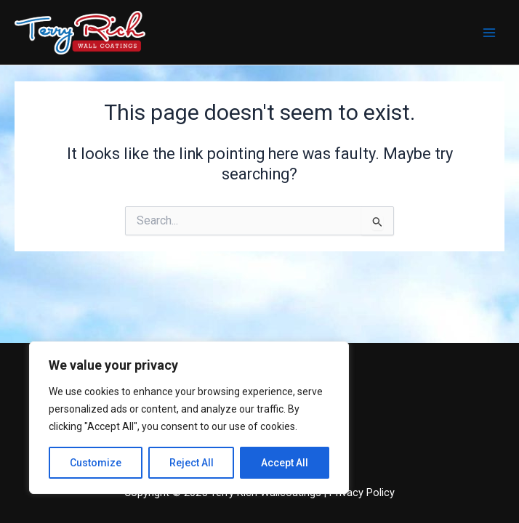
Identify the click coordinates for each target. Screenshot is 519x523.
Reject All (191, 463)
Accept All (284, 463)
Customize (95, 463)
